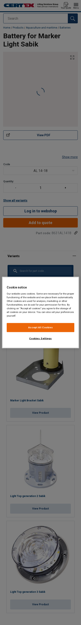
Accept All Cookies (40, 327)
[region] (40, 312)
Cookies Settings (40, 338)
